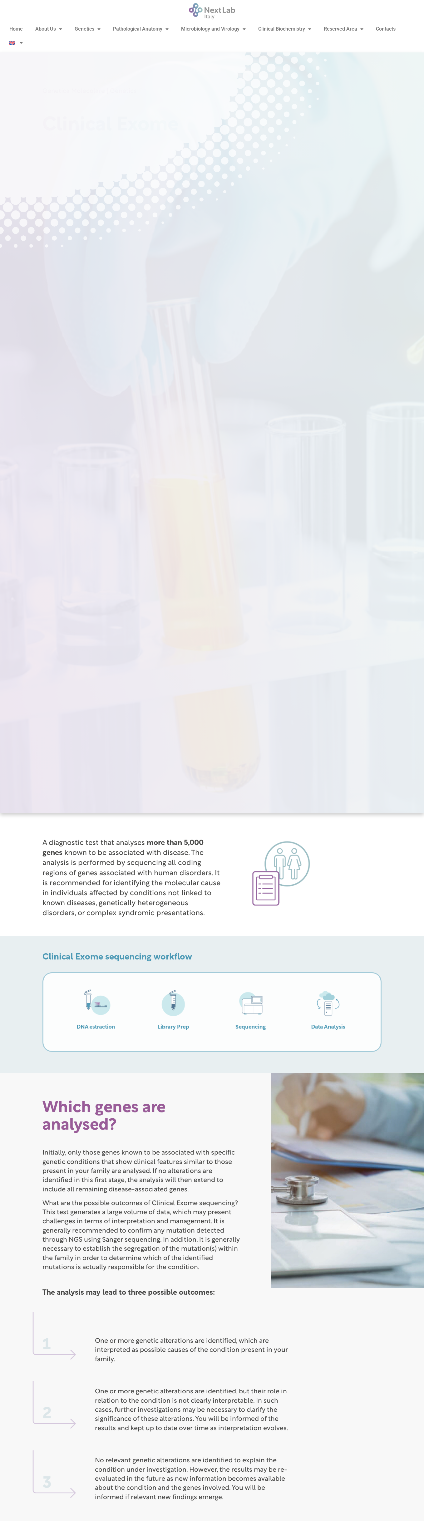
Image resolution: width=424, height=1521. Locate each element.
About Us (48, 29)
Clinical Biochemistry (284, 29)
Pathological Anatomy (141, 29)
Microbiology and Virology (213, 29)
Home (16, 29)
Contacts (386, 29)
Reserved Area (343, 29)
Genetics (88, 29)
